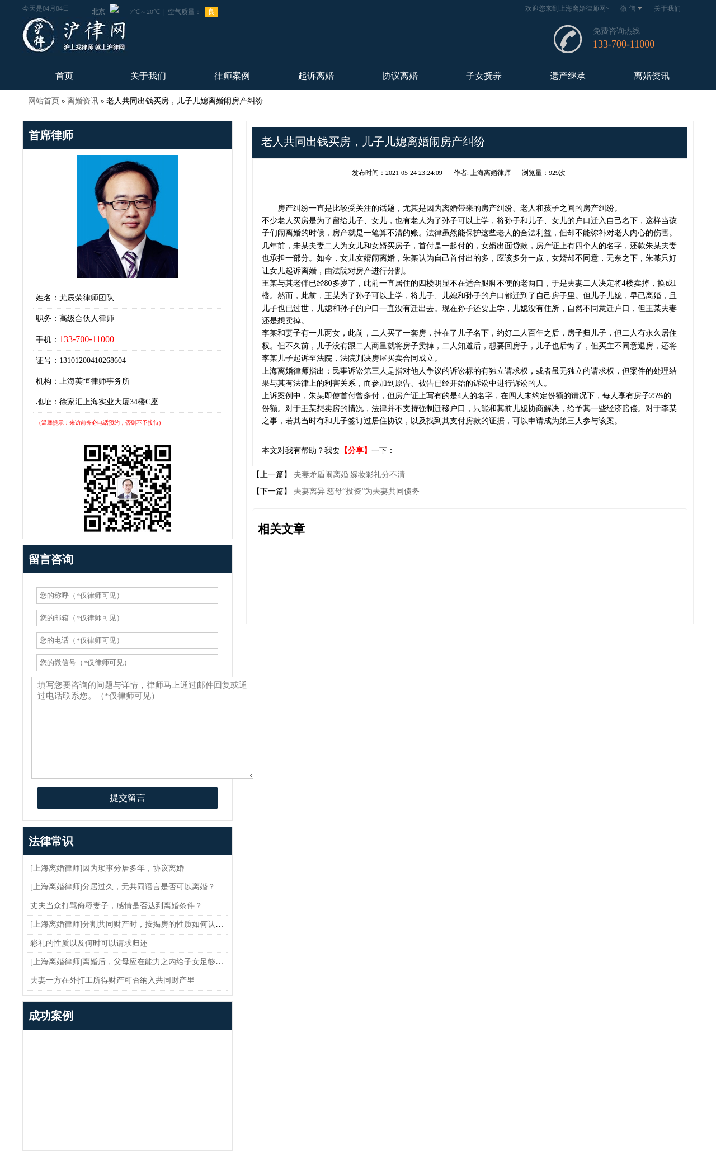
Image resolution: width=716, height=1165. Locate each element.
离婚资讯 (652, 76)
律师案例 (232, 76)
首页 (64, 76)
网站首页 (43, 101)
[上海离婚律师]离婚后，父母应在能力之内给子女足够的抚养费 (138, 962)
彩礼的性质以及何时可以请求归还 (89, 943)
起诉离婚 (316, 76)
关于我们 (667, 8)
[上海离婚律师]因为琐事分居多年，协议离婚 (107, 868)
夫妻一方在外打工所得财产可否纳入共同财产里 (112, 980)
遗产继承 (568, 76)
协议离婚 (400, 76)
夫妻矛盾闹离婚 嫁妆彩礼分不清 (348, 474)
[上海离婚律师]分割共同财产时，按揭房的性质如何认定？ (130, 924)
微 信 (631, 8)
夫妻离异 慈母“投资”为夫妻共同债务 (355, 491)
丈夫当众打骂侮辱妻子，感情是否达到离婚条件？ (116, 906)
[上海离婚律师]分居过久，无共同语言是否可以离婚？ (122, 887)
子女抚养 (484, 76)
